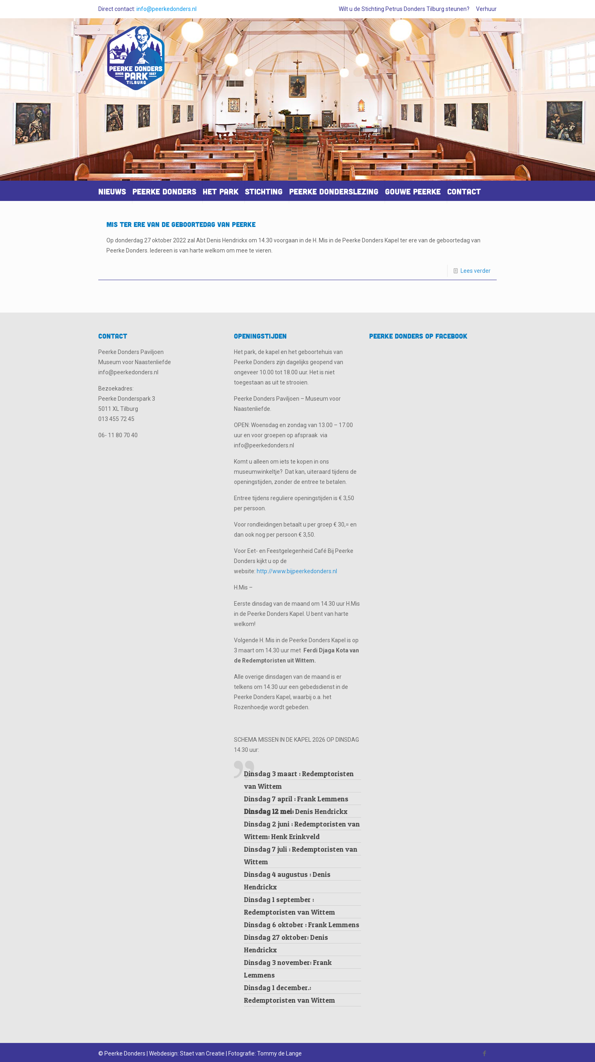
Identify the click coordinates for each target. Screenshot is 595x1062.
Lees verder (476, 271)
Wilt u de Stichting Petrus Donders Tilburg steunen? (404, 9)
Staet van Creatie (202, 1053)
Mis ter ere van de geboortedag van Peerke (180, 224)
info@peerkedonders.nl (166, 9)
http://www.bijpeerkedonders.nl (297, 571)
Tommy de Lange (279, 1053)
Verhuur (486, 9)
